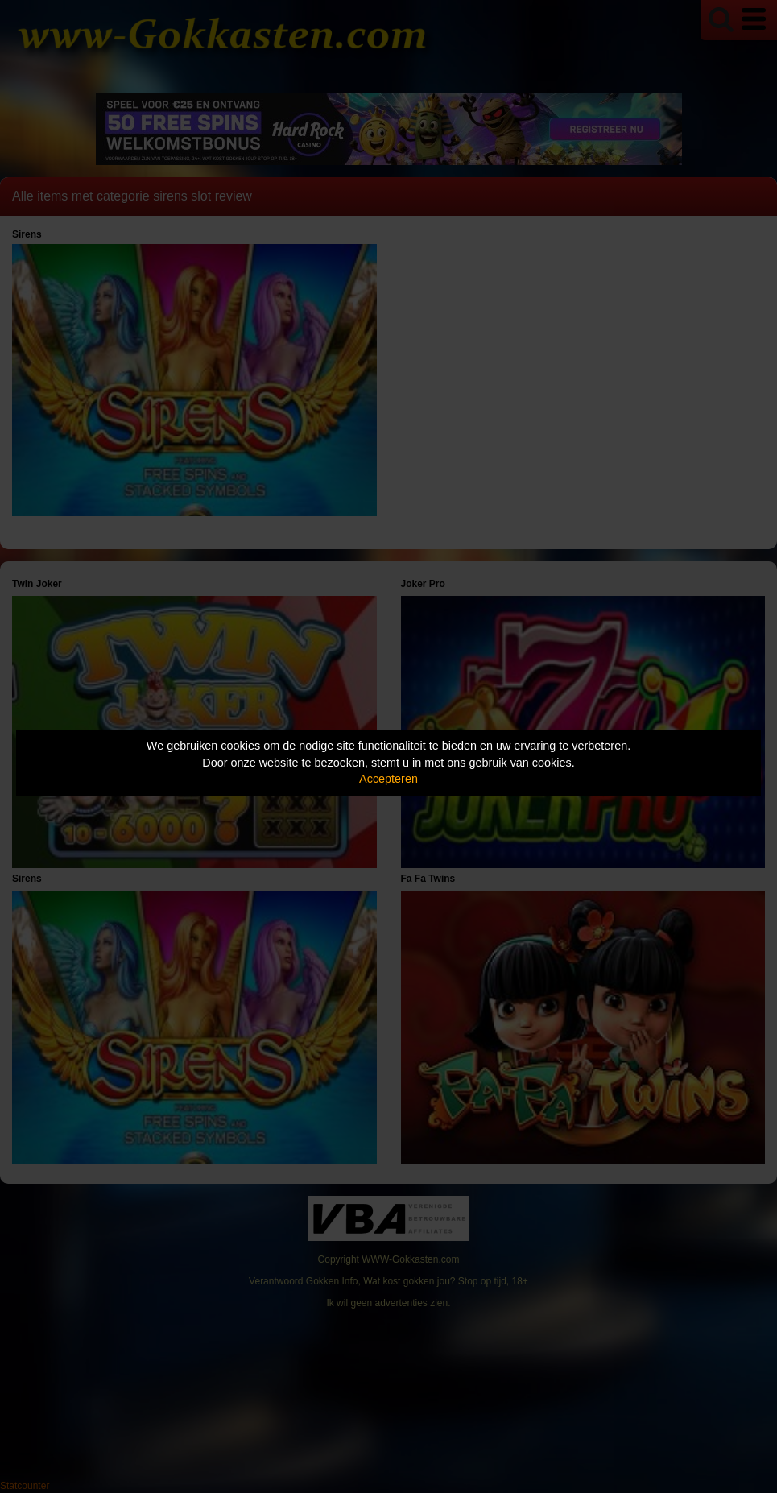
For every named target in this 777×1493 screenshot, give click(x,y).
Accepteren (388, 778)
